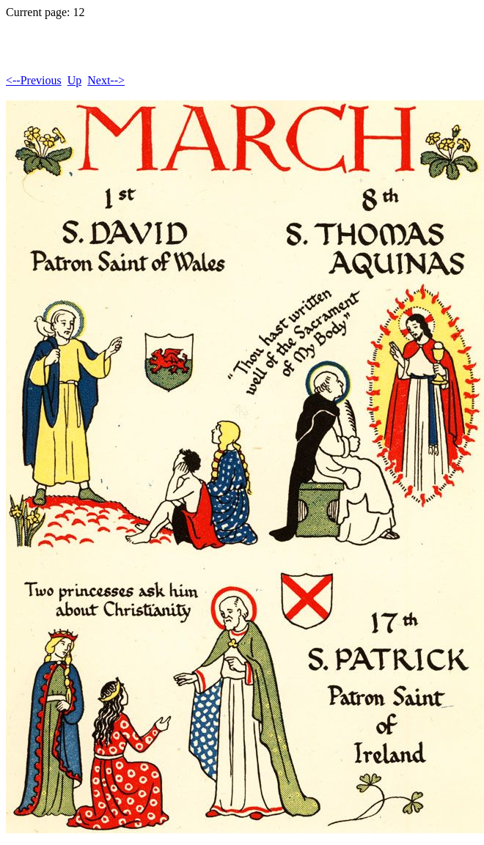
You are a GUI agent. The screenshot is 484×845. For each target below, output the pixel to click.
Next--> (106, 80)
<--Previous (34, 80)
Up (74, 80)
